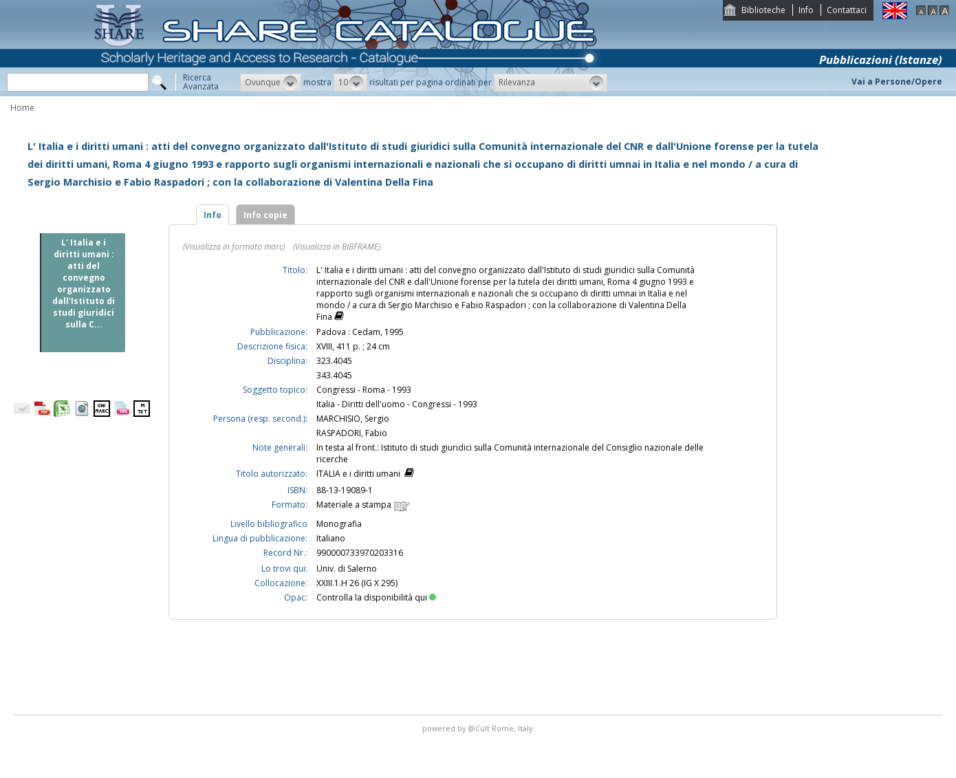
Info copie (265, 215)
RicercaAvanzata (201, 82)
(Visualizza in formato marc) (234, 246)
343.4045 (334, 375)
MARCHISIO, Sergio (352, 418)
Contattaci (847, 10)
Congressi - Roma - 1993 (363, 390)
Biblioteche (763, 10)
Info (806, 10)
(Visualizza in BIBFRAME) (336, 246)
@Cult (480, 728)
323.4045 (334, 361)
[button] (270, 82)
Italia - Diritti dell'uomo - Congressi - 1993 (396, 404)
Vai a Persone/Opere (896, 81)
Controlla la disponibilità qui (376, 597)
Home (22, 108)
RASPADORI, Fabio (351, 433)
